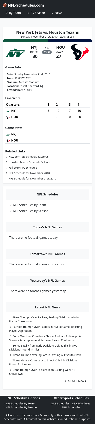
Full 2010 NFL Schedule (21, 167)
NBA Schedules (81, 403)
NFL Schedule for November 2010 (27, 173)
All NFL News (75, 381)
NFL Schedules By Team (27, 205)
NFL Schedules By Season (29, 211)
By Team (13, 13)
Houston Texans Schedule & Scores (28, 162)
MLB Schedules (60, 403)
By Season (36, 13)
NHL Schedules (71, 407)
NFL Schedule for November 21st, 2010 (30, 178)
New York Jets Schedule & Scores (27, 156)
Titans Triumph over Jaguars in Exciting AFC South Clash (45, 355)
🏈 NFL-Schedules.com (23, 5)
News (56, 13)
